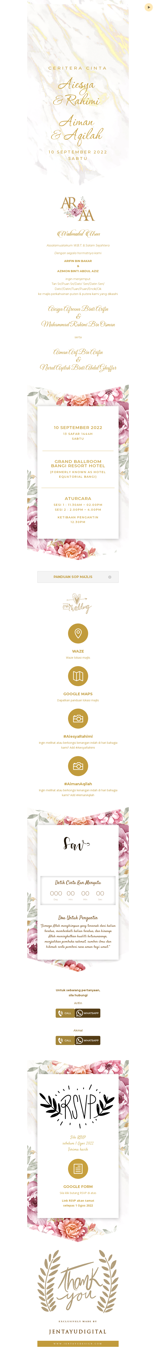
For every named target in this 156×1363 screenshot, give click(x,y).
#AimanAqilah (78, 780)
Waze (78, 648)
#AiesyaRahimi (78, 733)
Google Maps (78, 690)
